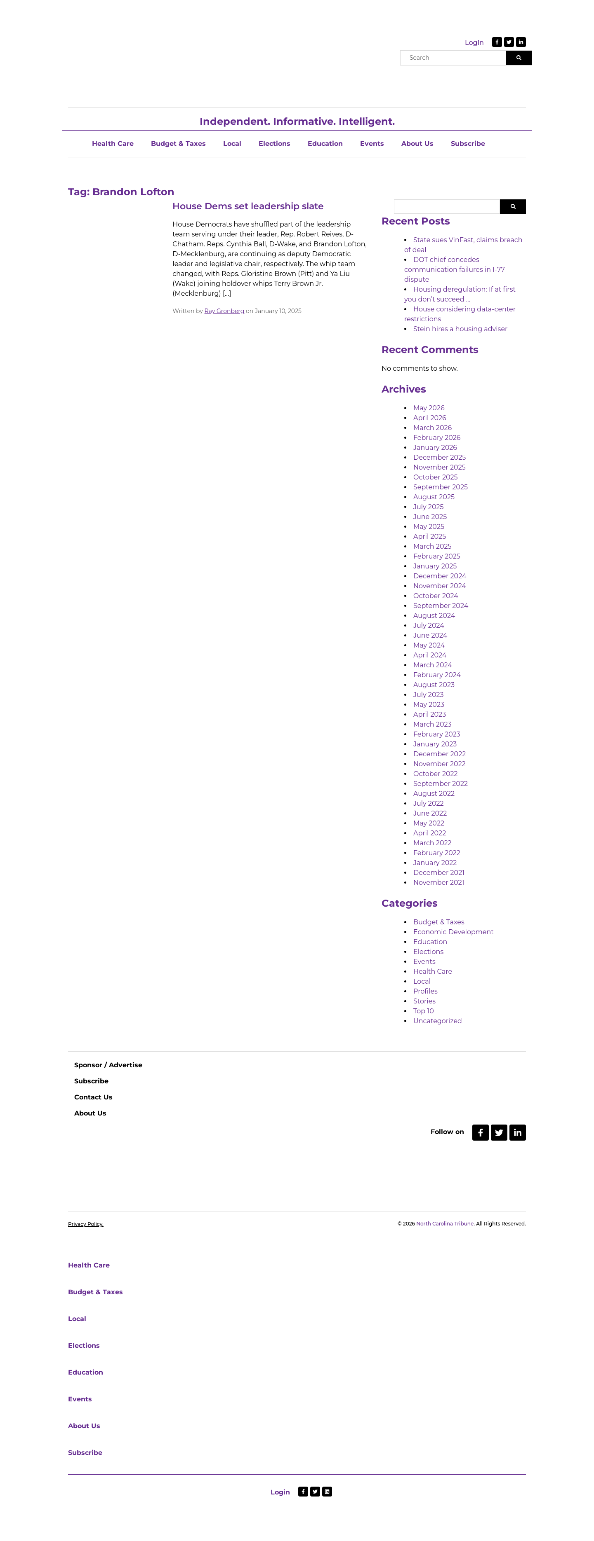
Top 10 (423, 1011)
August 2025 (434, 497)
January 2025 (435, 566)
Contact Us (93, 1097)
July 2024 (428, 625)
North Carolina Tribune (445, 1224)
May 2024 (429, 645)
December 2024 (439, 576)
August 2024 (434, 616)
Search (513, 206)
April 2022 (429, 833)
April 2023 (429, 714)
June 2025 (430, 517)
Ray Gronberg (225, 311)
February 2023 (436, 734)
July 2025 (428, 507)
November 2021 (438, 882)
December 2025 (439, 457)
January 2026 (435, 447)
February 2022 (436, 853)
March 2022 (432, 843)
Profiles (425, 991)
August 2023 (434, 685)
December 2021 (438, 873)
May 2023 (428, 705)
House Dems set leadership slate (248, 206)
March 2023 (432, 724)
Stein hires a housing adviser (460, 329)
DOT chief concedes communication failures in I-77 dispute (454, 269)
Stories (424, 1001)
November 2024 (439, 586)
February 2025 (436, 556)
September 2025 (440, 487)
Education (325, 143)
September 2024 (440, 606)
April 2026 (429, 418)
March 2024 (432, 665)
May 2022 (428, 823)
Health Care (113, 143)
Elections (274, 143)
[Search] (519, 58)
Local (232, 143)
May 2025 (428, 527)
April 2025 (429, 536)
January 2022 (435, 863)
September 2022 (440, 784)
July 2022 (428, 803)
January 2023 (435, 744)
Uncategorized (437, 1021)
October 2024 (435, 596)
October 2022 (435, 774)
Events (372, 143)
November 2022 (439, 764)
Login (474, 43)
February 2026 (437, 438)
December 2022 (439, 754)
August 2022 (434, 793)
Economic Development (453, 932)
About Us (417, 143)
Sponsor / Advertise (108, 1065)
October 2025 (435, 477)
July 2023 (428, 695)
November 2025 (439, 467)
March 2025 (432, 546)
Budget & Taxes (178, 143)
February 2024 (437, 675)
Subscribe (468, 143)
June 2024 (430, 635)
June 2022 (430, 813)
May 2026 (429, 408)
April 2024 (429, 655)
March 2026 (432, 428)
